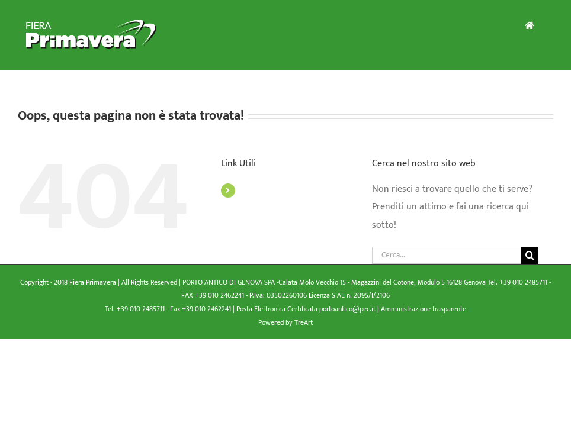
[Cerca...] (446, 255)
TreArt (303, 322)
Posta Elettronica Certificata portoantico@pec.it (306, 309)
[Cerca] (529, 255)
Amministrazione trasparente (423, 309)
